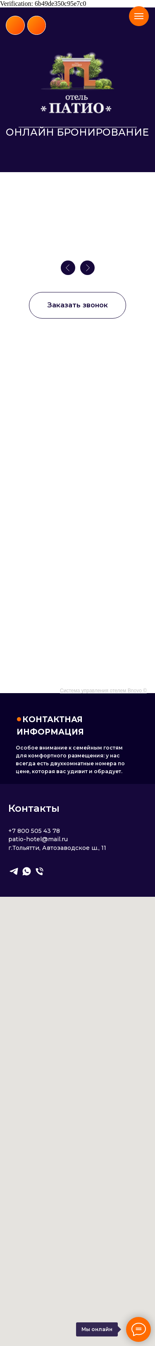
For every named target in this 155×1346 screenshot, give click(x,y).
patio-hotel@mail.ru (38, 839)
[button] (77, 305)
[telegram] (14, 871)
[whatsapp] (26, 871)
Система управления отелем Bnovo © (103, 691)
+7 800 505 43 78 (34, 831)
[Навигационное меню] (138, 16)
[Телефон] (39, 871)
